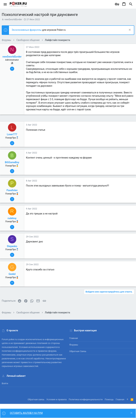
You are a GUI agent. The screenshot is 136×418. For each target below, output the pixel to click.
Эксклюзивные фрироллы (27, 29)
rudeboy (12, 218)
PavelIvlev (12, 190)
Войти (5, 383)
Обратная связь (77, 351)
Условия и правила (56, 399)
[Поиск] (130, 4)
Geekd (12, 274)
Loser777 (12, 134)
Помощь (109, 399)
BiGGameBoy (12, 162)
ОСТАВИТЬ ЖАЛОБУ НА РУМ (26, 413)
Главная (73, 338)
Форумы (73, 344)
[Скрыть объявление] (129, 30)
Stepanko (12, 246)
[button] (5, 4)
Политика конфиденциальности (86, 399)
